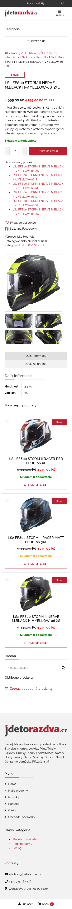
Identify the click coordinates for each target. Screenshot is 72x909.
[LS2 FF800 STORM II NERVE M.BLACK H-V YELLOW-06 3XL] (33, 283)
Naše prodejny (18, 790)
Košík (46, 904)
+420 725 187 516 (20, 881)
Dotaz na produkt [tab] (36, 364)
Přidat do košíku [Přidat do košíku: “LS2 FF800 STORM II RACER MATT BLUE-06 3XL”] (38, 564)
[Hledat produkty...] (63, 3)
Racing (15, 53)
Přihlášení (26, 904)
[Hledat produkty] (42, 3)
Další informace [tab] (36, 355)
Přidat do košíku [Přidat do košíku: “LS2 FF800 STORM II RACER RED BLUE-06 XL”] (38, 485)
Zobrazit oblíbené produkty (31, 688)
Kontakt (13, 804)
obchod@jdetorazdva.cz (25, 874)
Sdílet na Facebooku (21, 229)
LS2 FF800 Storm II (33, 57)
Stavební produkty (24, 839)
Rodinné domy (22, 844)
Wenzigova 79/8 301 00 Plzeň (28, 888)
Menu (60, 13)
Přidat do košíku (48, 151)
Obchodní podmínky (21, 817)
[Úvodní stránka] (6, 53)
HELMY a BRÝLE (35, 53)
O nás (12, 810)
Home (12, 784)
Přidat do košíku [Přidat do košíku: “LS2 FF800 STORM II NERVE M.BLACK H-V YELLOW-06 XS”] (38, 643)
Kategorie (36, 41)
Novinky (13, 797)
